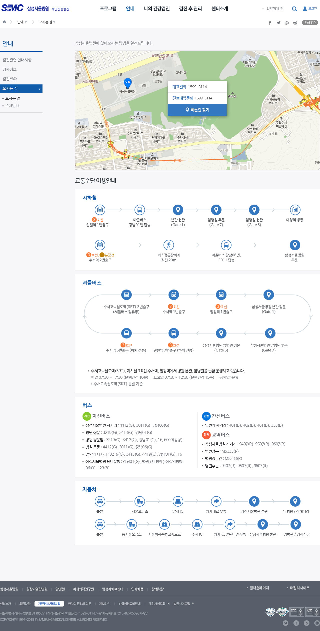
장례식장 (158, 589)
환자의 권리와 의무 (79, 604)
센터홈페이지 (259, 588)
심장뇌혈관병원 (36, 589)
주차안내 (12, 105)
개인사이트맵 (157, 604)
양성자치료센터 (112, 589)
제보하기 (104, 604)
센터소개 (5, 604)
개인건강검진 (61, 9)
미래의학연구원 (83, 589)
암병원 (60, 589)
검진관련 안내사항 (17, 60)
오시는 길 (10, 88)
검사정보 (9, 69)
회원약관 (24, 604)
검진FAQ (9, 79)
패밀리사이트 (300, 588)
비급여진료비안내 (129, 604)
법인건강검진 (274, 9)
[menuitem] (108, 8)
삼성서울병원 (9, 589)
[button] (295, 9)
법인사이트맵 (182, 604)
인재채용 (137, 589)
